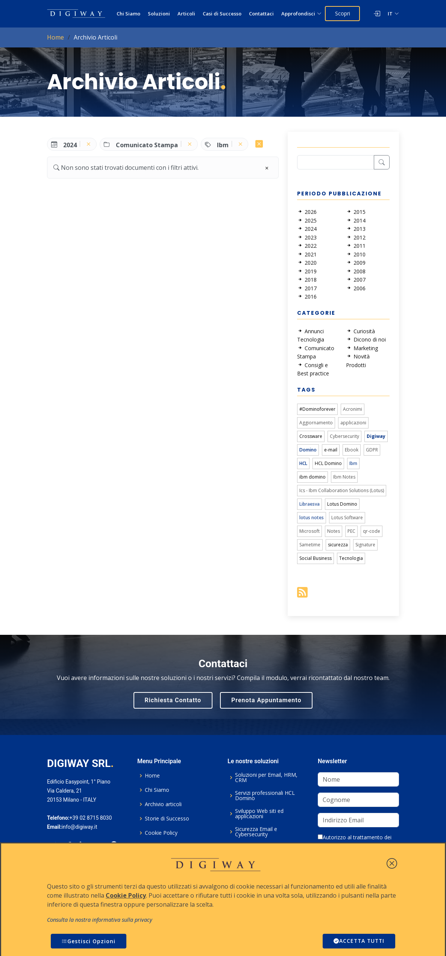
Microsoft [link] (309, 531)
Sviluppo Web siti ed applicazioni (259, 813)
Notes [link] (333, 531)
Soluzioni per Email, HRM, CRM (266, 777)
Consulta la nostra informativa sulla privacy (99, 919)
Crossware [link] (310, 436)
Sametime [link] (309, 544)
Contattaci (261, 13)
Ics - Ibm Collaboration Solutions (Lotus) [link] (341, 490)
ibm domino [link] (312, 477)
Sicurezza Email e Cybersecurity (256, 831)
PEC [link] (351, 531)
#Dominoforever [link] (317, 409)
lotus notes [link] (311, 517)
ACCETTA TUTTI (358, 941)
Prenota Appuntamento (266, 700)
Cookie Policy (161, 833)
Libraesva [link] (309, 504)
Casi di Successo (222, 13)
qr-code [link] (371, 531)
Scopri (342, 13)
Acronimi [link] (352, 409)
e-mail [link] (330, 450)
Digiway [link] (376, 436)
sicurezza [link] (338, 544)
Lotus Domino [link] (342, 504)
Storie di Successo (167, 818)
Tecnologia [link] (351, 558)
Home (55, 37)
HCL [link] (303, 463)
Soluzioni (159, 13)
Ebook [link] (351, 450)
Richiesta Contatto (173, 700)
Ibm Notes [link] (344, 477)
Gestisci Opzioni (88, 941)
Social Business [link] (315, 558)
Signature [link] (365, 544)
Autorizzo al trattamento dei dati (354, 841)
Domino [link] (308, 450)
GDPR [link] (372, 450)
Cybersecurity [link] (344, 436)
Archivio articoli (163, 804)
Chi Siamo (128, 13)
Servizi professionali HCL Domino (265, 795)
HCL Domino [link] (328, 463)
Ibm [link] (353, 463)
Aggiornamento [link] (316, 422)
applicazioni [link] (353, 422)
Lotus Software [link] (347, 517)
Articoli (186, 13)
